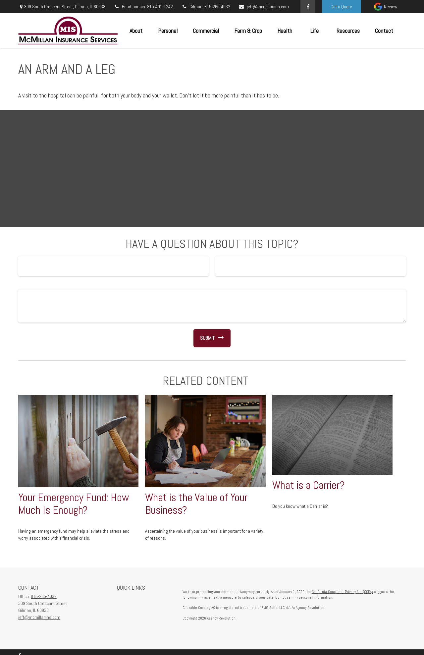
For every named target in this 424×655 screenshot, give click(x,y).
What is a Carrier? (308, 485)
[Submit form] (204, 338)
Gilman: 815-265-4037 (205, 7)
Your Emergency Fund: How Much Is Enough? (73, 504)
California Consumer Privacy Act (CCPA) (342, 591)
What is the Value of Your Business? (196, 504)
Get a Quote (341, 7)
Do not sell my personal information (303, 597)
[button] (135, 30)
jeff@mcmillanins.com (263, 7)
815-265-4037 (44, 596)
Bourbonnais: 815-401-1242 (143, 7)
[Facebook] (307, 6)
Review (390, 7)
